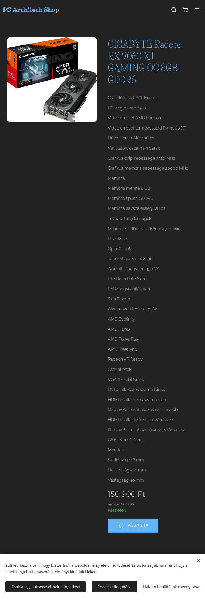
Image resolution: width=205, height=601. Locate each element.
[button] (173, 10)
